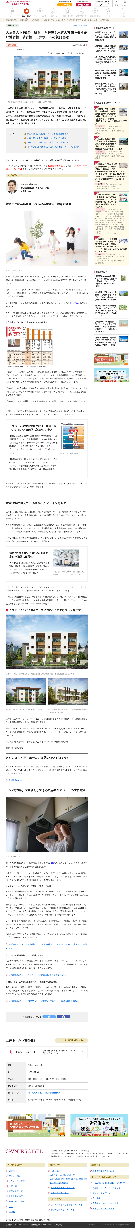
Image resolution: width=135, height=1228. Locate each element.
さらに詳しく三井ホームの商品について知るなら (48, 142)
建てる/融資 (26, 16)
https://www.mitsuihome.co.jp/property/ (43, 1093)
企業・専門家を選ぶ (60, 1193)
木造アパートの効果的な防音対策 (62, 1175)
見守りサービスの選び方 (59, 1183)
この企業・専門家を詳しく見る (71, 1040)
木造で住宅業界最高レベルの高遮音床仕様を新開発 (48, 134)
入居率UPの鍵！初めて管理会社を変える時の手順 (68, 1179)
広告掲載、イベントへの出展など (107, 1203)
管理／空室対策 (16, 1191)
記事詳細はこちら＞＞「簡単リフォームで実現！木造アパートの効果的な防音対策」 (44, 1001)
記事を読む (56, 1171)
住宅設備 (53, 16)
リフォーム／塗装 (17, 1181)
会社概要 (96, 1198)
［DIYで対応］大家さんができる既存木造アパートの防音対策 (53, 147)
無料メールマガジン (101, 1193)
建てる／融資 (15, 1176)
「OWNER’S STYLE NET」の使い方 (109, 1183)
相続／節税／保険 (17, 1201)
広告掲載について (21, 1225)
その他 (122, 16)
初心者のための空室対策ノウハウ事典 (68, 1205)
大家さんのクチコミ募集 (103, 1208)
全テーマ (12, 16)
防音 (27, 867)
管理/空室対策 (67, 16)
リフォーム (60, 964)
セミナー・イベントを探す (63, 1188)
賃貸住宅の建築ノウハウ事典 (64, 1210)
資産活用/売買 (81, 16)
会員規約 (58, 1225)
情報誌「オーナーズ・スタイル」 (107, 1188)
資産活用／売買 (16, 1196)
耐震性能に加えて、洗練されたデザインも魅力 (47, 138)
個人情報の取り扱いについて (41, 1225)
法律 (108, 16)
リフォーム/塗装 (40, 16)
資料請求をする (15, 780)
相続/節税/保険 (95, 16)
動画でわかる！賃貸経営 (103, 1171)
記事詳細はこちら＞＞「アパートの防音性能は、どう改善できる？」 (38, 975)
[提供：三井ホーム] (80, 25)
